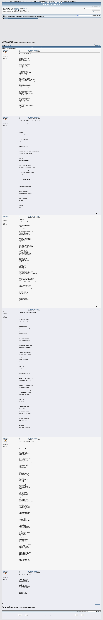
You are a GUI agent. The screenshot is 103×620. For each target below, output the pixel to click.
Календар (20, 18)
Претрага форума (15, 18)
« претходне (93, 44)
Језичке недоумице (39, 16)
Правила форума (7, 16)
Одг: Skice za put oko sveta (33, 50)
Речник (14, 16)
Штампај (98, 45)
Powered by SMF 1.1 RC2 (46, 615)
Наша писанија (21, 42)
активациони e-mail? (16, 9)
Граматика (25, 16)
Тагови (24, 18)
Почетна (5, 18)
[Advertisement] (51, 29)
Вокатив (31, 16)
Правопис (19, 16)
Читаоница (16, 42)
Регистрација (35, 18)
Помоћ (10, 18)
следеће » (98, 44)
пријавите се (17, 8)
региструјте (25, 8)
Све (10, 45)
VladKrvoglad (6, 50)
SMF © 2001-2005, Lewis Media (56, 615)
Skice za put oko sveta (31, 42)
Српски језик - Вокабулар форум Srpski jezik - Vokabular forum (8, 42)
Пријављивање (29, 18)
